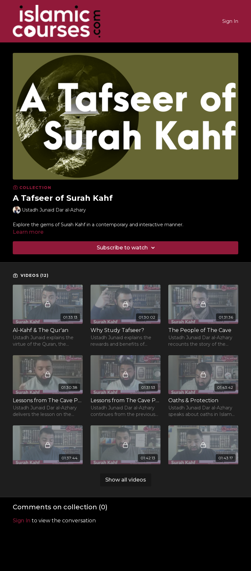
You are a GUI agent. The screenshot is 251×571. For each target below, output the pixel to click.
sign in (21, 520)
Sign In (230, 21)
